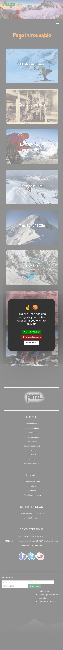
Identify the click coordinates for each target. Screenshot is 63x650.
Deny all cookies (31, 337)
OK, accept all (31, 332)
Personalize (31, 343)
